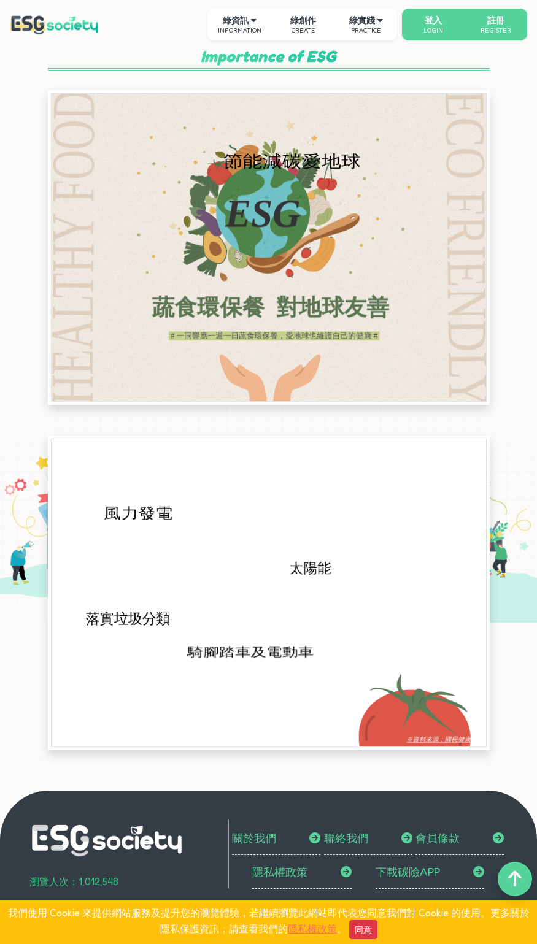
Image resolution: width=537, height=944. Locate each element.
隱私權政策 (279, 871)
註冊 (496, 24)
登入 (433, 24)
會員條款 (437, 838)
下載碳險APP (408, 871)
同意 (363, 929)
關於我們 (254, 838)
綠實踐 (366, 24)
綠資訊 (239, 24)
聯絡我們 (346, 838)
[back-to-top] (515, 879)
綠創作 (303, 24)
